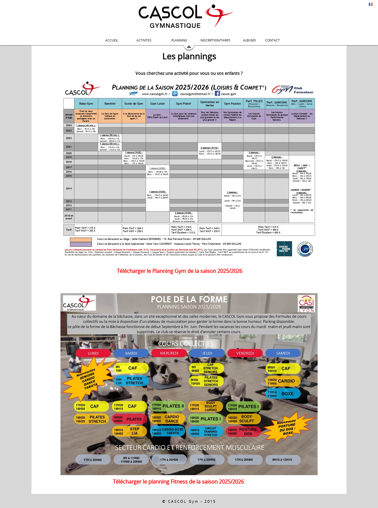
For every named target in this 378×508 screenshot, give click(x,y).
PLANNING (179, 40)
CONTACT (272, 40)
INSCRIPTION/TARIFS (215, 40)
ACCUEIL (111, 40)
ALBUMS (249, 40)
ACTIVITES (143, 40)
